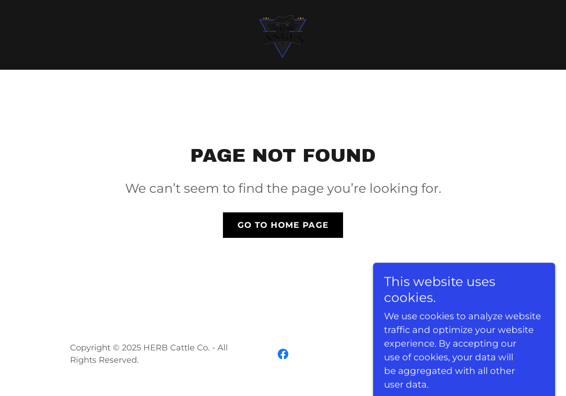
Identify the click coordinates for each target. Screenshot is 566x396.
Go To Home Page (283, 225)
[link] (283, 34)
